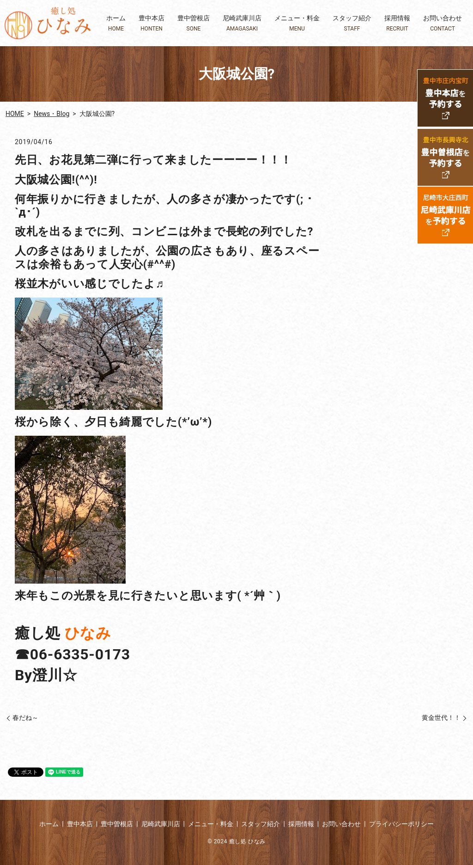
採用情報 (397, 23)
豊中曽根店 (193, 23)
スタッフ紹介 (352, 23)
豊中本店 (151, 23)
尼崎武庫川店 (242, 23)
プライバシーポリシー (401, 824)
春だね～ (25, 717)
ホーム (116, 23)
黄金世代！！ (441, 717)
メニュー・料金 (297, 23)
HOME (15, 113)
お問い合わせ (442, 23)
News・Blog (51, 113)
